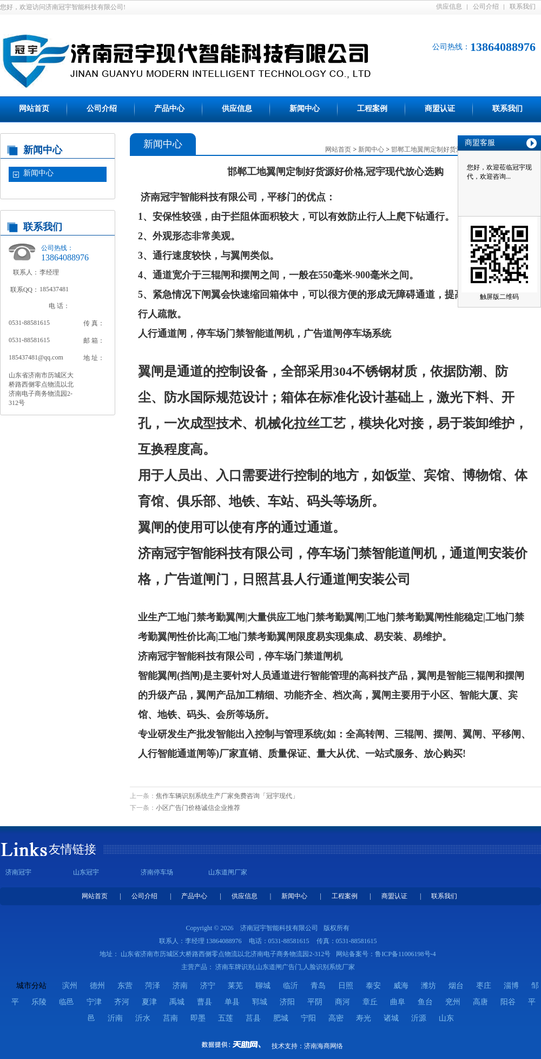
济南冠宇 (18, 872)
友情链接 (72, 849)
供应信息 (449, 6)
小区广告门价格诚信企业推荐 (198, 808)
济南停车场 (157, 872)
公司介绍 (486, 6)
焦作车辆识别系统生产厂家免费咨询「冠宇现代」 (227, 796)
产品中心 (169, 108)
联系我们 (523, 6)
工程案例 (372, 108)
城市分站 (31, 986)
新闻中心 (304, 108)
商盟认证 (440, 108)
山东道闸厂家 (227, 872)
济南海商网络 (323, 1046)
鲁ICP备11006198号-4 (405, 954)
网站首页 (34, 108)
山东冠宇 (86, 872)
